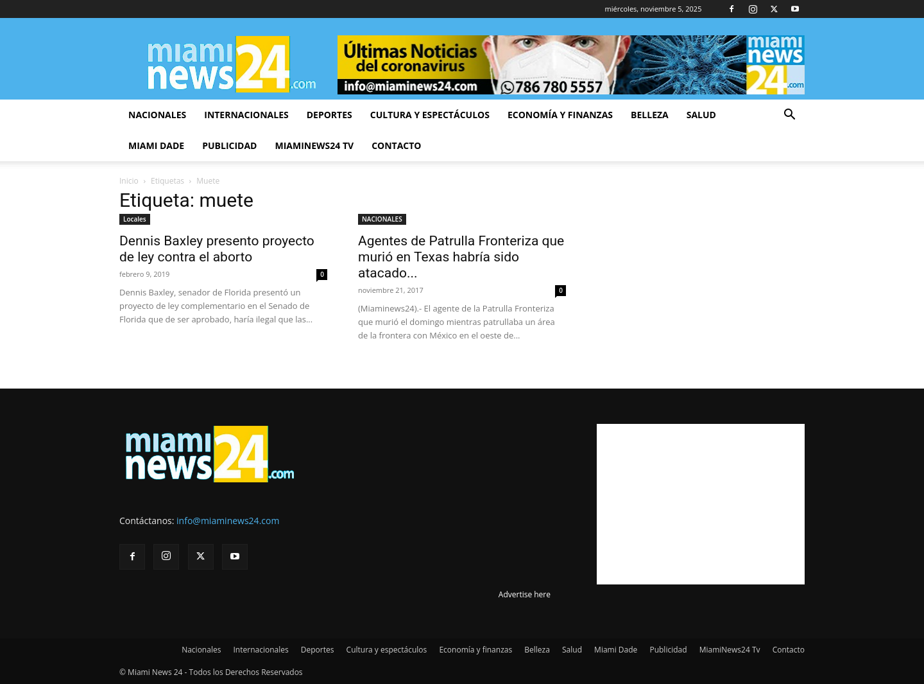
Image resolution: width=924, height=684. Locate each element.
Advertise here (525, 594)
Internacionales (246, 115)
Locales (134, 219)
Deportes (329, 115)
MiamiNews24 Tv (314, 145)
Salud (701, 115)
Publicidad (229, 145)
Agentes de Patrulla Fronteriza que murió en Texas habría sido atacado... (461, 257)
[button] (789, 116)
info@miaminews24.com (227, 520)
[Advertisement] (701, 504)
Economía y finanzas (560, 115)
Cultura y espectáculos (430, 115)
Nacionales (157, 115)
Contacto (396, 145)
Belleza (650, 115)
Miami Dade (156, 145)
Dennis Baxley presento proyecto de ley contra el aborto (216, 249)
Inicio (129, 180)
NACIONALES (382, 219)
